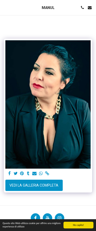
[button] (5, 7)
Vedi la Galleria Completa (33, 185)
